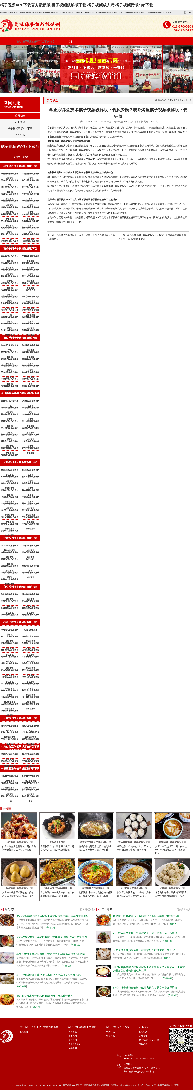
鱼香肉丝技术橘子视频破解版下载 (30, 777)
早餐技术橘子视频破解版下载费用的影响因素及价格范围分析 (51, 954)
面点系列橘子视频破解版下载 (20, 337)
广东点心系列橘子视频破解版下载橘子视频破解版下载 (20, 748)
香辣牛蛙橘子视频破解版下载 (30, 448)
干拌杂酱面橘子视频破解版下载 (30, 297)
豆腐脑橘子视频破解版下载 (30, 221)
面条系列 (72, 1036)
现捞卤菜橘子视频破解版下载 (30, 595)
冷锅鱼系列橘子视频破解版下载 (9, 497)
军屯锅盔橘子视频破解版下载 (9, 373)
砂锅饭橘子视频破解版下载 (30, 401)
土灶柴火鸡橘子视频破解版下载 (9, 524)
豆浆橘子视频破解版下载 (9, 235)
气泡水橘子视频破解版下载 (9, 740)
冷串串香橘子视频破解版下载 (9, 477)
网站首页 (10, 52)
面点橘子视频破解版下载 (9, 181)
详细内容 (50, 927)
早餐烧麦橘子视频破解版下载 (9, 174)
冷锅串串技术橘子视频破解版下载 (9, 698)
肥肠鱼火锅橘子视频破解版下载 (9, 531)
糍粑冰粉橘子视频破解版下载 (9, 650)
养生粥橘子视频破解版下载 (30, 208)
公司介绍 (24, 1031)
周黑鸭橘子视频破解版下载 (9, 602)
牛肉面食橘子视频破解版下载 (30, 257)
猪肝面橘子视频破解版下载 (9, 324)
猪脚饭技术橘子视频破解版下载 (30, 704)
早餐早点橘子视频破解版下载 (20, 166)
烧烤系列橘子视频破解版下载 (20, 538)
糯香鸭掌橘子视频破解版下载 (9, 448)
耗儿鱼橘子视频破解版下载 (30, 477)
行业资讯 (20, 122)
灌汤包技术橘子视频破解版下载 (9, 386)
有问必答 (20, 135)
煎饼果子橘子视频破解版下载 (9, 194)
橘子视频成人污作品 (127, 52)
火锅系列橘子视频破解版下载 (20, 462)
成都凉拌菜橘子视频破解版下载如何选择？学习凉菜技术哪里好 (52, 916)
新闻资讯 (50, 60)
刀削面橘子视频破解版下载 (9, 283)
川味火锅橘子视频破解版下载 (30, 504)
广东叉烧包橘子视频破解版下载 (30, 761)
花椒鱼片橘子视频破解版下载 (30, 428)
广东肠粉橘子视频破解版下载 (30, 657)
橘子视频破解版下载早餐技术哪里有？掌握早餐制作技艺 (48, 974)
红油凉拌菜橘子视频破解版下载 (30, 602)
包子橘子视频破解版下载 (73, 47)
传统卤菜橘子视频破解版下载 (9, 595)
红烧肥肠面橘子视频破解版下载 (9, 304)
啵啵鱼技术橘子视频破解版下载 (30, 664)
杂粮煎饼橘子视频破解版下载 (9, 214)
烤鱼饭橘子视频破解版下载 (9, 455)
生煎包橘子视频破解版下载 (30, 174)
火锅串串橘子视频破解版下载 (9, 504)
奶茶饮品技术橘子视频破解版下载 (9, 733)
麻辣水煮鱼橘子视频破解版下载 (9, 484)
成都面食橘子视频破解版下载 (9, 270)
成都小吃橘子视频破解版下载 (9, 664)
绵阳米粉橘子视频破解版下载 (30, 283)
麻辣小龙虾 (30, 559)
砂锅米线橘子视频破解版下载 (9, 208)
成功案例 (155, 52)
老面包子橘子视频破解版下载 (30, 235)
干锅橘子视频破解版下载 (30, 408)
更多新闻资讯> (87, 909)
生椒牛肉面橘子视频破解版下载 (9, 331)
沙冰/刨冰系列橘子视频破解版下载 (30, 733)
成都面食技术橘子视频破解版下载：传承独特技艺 (44, 995)
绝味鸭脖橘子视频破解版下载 (9, 644)
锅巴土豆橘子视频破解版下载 (9, 657)
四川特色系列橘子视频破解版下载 (20, 393)
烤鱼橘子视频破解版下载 (140, 47)
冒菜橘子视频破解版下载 (9, 401)
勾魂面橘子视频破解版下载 (9, 290)
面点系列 (72, 1040)
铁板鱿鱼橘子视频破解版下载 (9, 566)
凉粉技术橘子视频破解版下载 (30, 650)
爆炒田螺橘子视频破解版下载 (30, 553)
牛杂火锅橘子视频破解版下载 (30, 517)
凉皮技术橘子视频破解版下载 (9, 711)
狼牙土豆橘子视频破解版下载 (9, 637)
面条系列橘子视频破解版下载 (20, 248)
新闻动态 (177, 100)
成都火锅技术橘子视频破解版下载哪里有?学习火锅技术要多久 (51, 937)
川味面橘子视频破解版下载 (9, 277)
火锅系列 (72, 1048)
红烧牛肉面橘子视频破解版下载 (30, 310)
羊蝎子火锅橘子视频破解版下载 (30, 524)
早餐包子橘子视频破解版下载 (9, 201)
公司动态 (20, 115)
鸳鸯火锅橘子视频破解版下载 (9, 470)
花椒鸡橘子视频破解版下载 (9, 435)
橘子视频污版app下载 (78, 60)
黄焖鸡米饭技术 (30, 630)
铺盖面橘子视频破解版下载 (9, 297)
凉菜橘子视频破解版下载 (9, 615)
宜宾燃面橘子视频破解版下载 (30, 263)
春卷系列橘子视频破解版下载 (9, 359)
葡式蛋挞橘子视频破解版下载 (30, 755)
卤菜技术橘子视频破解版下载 (30, 608)
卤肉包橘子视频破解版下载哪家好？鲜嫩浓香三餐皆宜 (144, 950)
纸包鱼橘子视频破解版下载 (9, 573)
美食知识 (107, 909)
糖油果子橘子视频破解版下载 (30, 373)
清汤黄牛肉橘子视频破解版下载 (9, 511)
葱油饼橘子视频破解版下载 (30, 386)
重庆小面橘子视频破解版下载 (164, 47)
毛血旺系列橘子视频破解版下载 (9, 783)
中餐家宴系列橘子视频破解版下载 (20, 768)
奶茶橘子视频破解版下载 (30, 726)
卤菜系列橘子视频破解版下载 (20, 586)
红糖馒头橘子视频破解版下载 (9, 241)
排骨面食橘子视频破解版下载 (30, 324)
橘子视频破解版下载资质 (19, 60)
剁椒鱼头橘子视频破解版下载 (30, 435)
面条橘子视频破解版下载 (50, 47)
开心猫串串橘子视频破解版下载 (9, 671)
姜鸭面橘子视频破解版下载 (9, 317)
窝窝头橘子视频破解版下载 (9, 228)
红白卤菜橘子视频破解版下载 (9, 608)
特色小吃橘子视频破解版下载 (26, 47)
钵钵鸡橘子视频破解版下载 (9, 691)
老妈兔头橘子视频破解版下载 (9, 677)
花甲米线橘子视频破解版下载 (30, 671)
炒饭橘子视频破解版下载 (30, 797)
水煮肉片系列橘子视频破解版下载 (30, 783)
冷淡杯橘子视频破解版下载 (30, 415)
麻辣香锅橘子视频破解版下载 (9, 408)
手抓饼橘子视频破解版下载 (9, 379)
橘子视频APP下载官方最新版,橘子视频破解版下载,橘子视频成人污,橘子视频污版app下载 (76, 5)
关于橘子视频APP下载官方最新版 (46, 52)
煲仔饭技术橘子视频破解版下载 (30, 691)
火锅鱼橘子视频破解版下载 (9, 491)
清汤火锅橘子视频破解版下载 (9, 517)
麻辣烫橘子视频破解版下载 (30, 497)
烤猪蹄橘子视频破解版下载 (9, 422)
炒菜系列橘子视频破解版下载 (30, 790)
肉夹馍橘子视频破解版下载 (9, 353)
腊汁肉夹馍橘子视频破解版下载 (30, 698)
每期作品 (110, 1036)
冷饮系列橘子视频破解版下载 (20, 718)
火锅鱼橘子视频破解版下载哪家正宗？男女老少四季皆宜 (145, 987)
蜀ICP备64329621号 (130, 1085)
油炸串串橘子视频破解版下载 (30, 573)
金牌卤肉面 (30, 290)
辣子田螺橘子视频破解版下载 (30, 422)
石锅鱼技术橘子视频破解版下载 (9, 704)
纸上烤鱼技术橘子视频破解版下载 (9, 546)
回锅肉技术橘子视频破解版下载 (9, 777)
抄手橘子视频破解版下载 (30, 188)
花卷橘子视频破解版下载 (30, 228)
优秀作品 (110, 1031)
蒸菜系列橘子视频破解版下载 (9, 790)
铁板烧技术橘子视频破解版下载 (9, 580)
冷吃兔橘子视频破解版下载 (9, 630)
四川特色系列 (74, 1044)
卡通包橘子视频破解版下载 (30, 241)
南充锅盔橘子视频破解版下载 (30, 353)
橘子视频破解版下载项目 (90, 52)
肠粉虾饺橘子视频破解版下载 (9, 755)
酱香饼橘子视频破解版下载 (30, 366)
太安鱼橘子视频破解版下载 (30, 442)
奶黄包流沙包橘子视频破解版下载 (9, 761)
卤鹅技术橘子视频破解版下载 (30, 615)
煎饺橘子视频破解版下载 (30, 379)
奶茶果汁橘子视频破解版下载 (9, 726)
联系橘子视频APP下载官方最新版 (121, 60)
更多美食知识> (184, 909)
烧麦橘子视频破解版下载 (9, 346)
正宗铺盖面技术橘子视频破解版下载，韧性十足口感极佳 (145, 933)
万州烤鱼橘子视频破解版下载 (30, 546)
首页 (170, 100)
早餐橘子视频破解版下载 (30, 194)
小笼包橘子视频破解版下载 (30, 201)
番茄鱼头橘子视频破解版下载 (9, 442)
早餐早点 (72, 1031)
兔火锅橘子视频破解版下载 (30, 470)
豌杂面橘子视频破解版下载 (9, 257)
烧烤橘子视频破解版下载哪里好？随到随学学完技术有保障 (146, 916)
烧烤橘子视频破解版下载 (95, 47)
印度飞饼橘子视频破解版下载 (30, 677)
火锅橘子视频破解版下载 (117, 47)
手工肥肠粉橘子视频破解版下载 (9, 684)
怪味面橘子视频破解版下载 (30, 317)
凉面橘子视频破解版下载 (9, 310)
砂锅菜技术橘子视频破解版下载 (30, 637)
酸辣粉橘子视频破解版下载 (30, 684)
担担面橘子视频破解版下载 (30, 270)
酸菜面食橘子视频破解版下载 (30, 331)
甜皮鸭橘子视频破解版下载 (9, 415)
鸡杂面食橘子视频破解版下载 (9, 263)
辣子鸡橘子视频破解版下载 (9, 428)
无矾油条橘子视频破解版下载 (30, 214)
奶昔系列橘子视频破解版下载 (30, 740)
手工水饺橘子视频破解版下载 (9, 221)
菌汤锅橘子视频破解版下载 (30, 491)
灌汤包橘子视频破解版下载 (9, 188)
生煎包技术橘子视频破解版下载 (30, 644)
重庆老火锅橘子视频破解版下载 (30, 511)
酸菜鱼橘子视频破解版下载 (30, 484)
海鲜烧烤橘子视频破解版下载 (9, 553)
